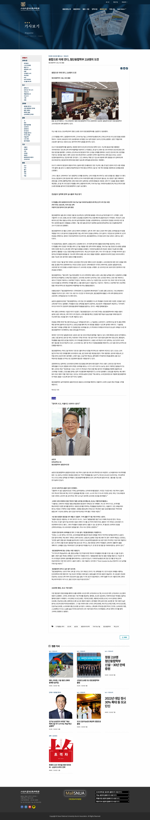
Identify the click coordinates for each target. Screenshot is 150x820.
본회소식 (26, 88)
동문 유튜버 (27, 110)
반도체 (69, 626)
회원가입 (115, 2)
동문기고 (26, 67)
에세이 (25, 155)
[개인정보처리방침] (75, 799)
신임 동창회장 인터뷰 (29, 108)
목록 (124, 637)
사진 (25, 151)
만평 (25, 71)
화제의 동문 (27, 112)
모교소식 (26, 96)
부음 (25, 175)
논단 (25, 77)
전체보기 (24, 58)
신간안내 (26, 126)
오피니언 (24, 60)
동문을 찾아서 (27, 106)
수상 (25, 167)
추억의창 (26, 75)
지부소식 (26, 92)
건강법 (25, 153)
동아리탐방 (27, 141)
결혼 (25, 171)
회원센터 (125, 2)
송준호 (76, 626)
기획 (25, 98)
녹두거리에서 (27, 79)
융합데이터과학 (85, 626)
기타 (25, 173)
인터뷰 (24, 103)
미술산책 (26, 136)
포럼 (25, 100)
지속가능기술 (96, 626)
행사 (25, 169)
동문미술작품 (27, 124)
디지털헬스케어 (60, 626)
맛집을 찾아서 (27, 132)
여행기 (25, 147)
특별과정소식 (27, 94)
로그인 (107, 2)
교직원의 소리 (27, 73)
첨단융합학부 (107, 626)
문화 (23, 118)
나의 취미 (26, 139)
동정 (23, 163)
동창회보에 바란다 (28, 157)
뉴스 (23, 85)
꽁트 (25, 122)
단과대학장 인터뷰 (28, 114)
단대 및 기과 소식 (28, 90)
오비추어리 (27, 159)
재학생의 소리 (27, 69)
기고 (23, 144)
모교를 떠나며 (27, 81)
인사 (25, 165)
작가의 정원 (27, 134)
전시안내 (26, 130)
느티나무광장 (27, 65)
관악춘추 (26, 63)
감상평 (25, 149)
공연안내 (26, 128)
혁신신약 (116, 626)
